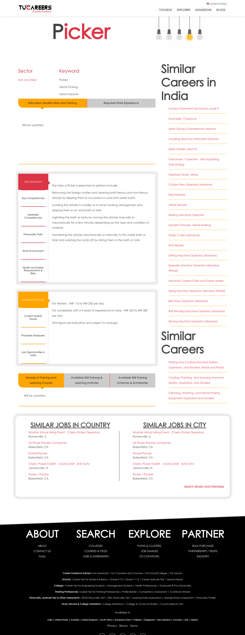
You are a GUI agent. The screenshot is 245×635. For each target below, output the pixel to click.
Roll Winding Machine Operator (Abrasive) (197, 311)
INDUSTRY (203, 556)
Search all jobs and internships (204, 486)
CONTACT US (42, 551)
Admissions (203, 10)
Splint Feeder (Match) (183, 149)
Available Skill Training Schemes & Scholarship (132, 380)
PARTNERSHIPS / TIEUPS (203, 551)
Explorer (183, 10)
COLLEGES (96, 546)
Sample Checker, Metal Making (190, 225)
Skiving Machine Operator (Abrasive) (193, 321)
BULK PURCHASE (203, 546)
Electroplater (177, 194)
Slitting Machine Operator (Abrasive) (193, 255)
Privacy (112, 625)
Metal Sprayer (178, 205)
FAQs (42, 556)
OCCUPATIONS (149, 556)
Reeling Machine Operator (186, 215)
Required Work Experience (121, 103)
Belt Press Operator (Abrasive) (188, 301)
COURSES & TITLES (95, 551)
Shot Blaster (176, 245)
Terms (134, 625)
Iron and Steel (27, 80)
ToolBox (165, 10)
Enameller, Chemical (182, 118)
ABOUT (42, 546)
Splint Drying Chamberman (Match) (192, 129)
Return (123, 625)
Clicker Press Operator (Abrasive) (190, 184)
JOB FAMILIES (149, 551)
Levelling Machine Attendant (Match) (194, 139)
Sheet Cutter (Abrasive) (184, 235)
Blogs (220, 10)
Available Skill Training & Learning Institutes (86, 380)
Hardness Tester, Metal (183, 174)
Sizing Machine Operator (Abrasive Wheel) (197, 291)
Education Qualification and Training (52, 103)
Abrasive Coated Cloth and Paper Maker (196, 281)
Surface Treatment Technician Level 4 (193, 108)
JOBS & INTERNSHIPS (96, 556)
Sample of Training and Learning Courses (41, 380)
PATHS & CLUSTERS (149, 546)
